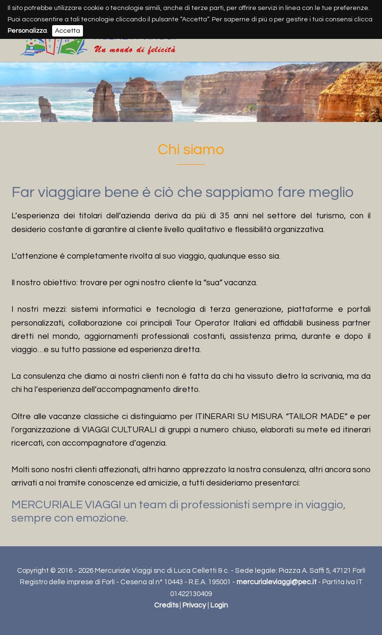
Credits (166, 605)
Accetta (67, 31)
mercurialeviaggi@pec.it (276, 582)
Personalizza (27, 31)
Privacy (194, 605)
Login (219, 605)
